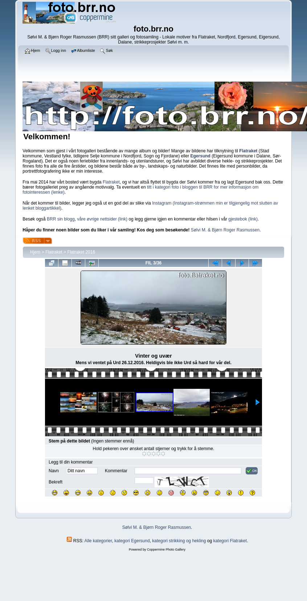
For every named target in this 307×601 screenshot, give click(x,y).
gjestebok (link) (243, 219)
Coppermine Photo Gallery (166, 549)
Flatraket (111, 182)
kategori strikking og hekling (179, 540)
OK (251, 471)
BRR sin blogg (61, 219)
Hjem (35, 252)
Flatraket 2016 (81, 252)
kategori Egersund (132, 540)
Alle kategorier (98, 540)
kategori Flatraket (230, 540)
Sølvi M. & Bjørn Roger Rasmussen (225, 229)
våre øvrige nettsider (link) (102, 219)
